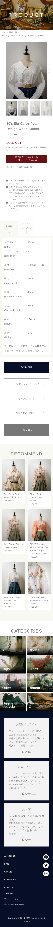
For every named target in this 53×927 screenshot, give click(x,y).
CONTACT (10, 887)
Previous (5, 70)
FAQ (6, 864)
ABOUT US (10, 856)
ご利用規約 (8, 893)
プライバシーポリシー (13, 899)
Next (48, 70)
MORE (26, 751)
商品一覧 (13, 32)
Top (3, 32)
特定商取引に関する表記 (14, 905)
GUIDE (8, 872)
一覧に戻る (26, 430)
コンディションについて (26, 384)
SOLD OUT (26, 367)
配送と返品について (26, 413)
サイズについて (26, 398)
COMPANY (10, 879)
